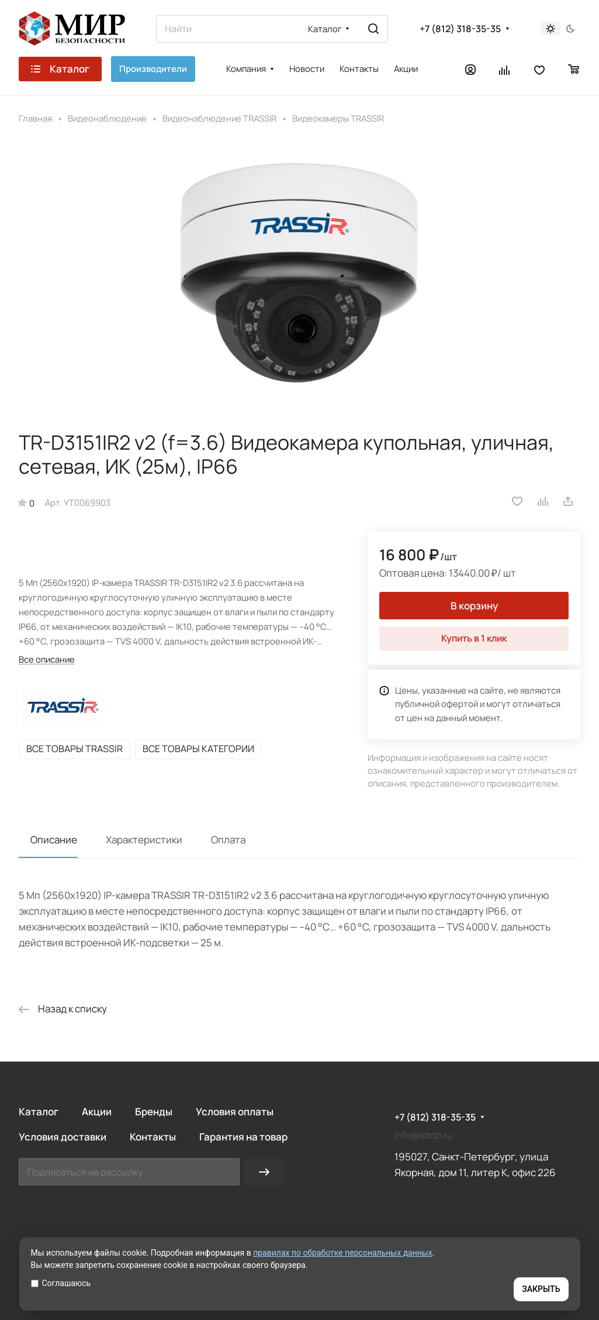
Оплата (228, 839)
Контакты (153, 1136)
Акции (97, 1111)
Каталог (38, 1111)
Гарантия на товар (243, 1136)
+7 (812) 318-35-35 (460, 29)
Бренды (153, 1111)
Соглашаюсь (61, 1283)
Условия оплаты (234, 1111)
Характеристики (144, 839)
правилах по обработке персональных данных (342, 1252)
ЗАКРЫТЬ (541, 1289)
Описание (53, 839)
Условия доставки (62, 1136)
